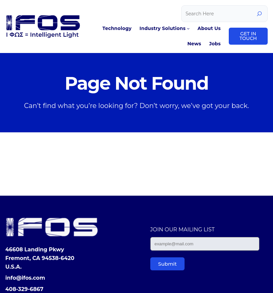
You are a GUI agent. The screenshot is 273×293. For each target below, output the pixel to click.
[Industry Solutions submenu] (188, 28)
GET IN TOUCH (248, 36)
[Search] (259, 13)
